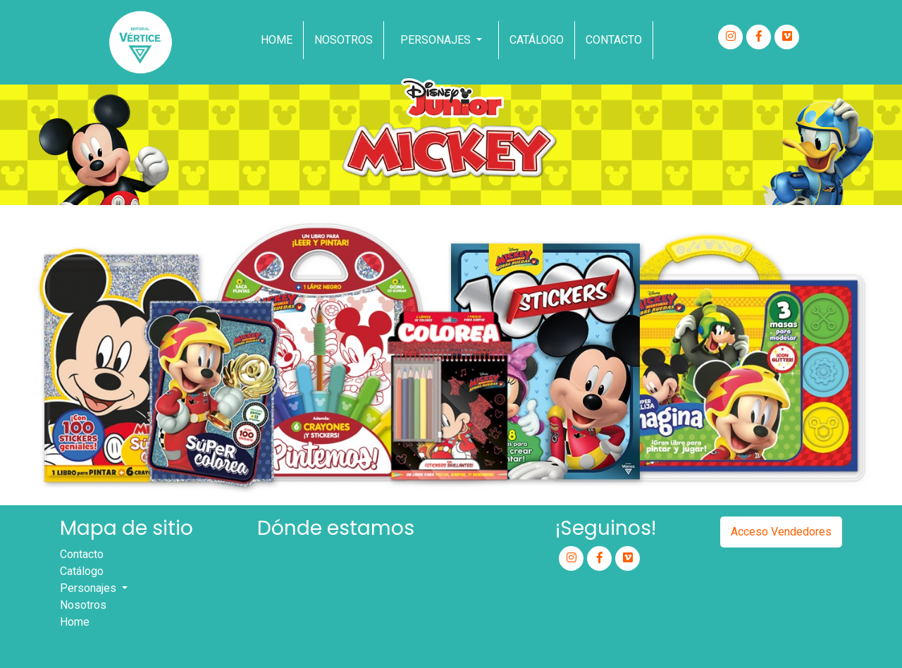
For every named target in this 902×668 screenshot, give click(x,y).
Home (276, 40)
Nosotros (83, 605)
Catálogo (82, 571)
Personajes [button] (89, 588)
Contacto (614, 40)
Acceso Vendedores (781, 531)
